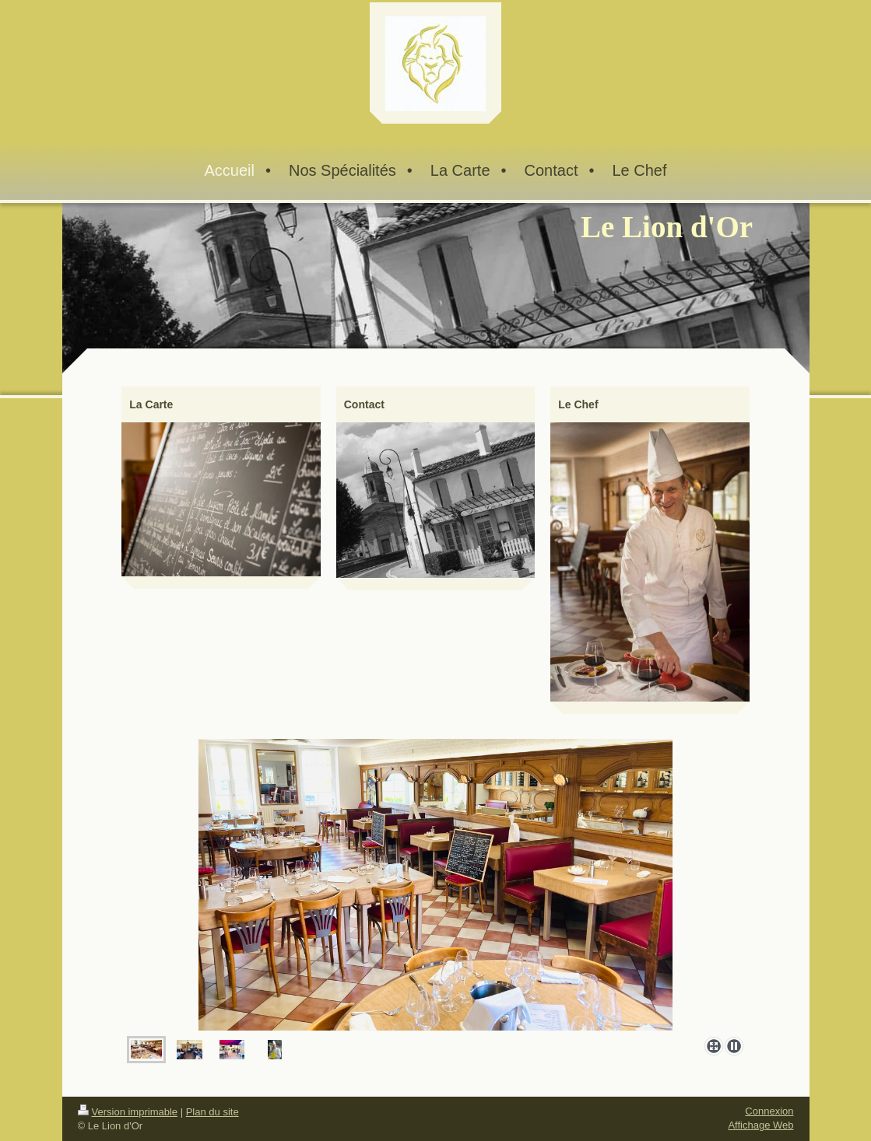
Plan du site (212, 1112)
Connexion (769, 1111)
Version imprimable (128, 1112)
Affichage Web (760, 1125)
